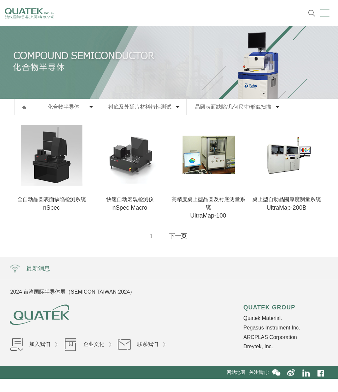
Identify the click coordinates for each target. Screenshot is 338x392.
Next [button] (255, 291)
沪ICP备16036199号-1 (184, 385)
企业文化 (87, 344)
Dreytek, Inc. (258, 346)
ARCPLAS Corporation (270, 337)
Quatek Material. (262, 318)
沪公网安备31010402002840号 (241, 385)
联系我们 (141, 344)
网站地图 (238, 372)
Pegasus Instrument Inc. (271, 327)
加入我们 (33, 344)
